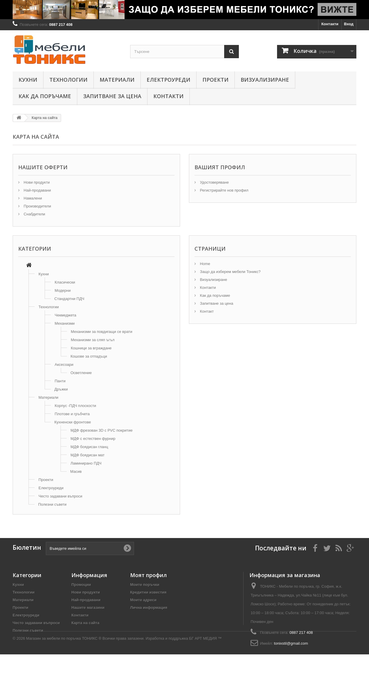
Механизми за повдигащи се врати (101, 331)
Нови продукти (36, 182)
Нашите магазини (87, 607)
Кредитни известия (148, 592)
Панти (60, 381)
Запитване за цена (112, 96)
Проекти (215, 79)
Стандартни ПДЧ (69, 298)
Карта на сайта (85, 623)
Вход (348, 24)
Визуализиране (265, 79)
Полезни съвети (52, 504)
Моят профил (148, 575)
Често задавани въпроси (60, 496)
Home (204, 264)
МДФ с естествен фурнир (93, 438)
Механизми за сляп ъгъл (93, 340)
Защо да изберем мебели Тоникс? (230, 271)
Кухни (28, 79)
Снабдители (34, 214)
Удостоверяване (214, 182)
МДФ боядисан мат (88, 455)
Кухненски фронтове (72, 422)
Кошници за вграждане (91, 348)
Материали (117, 79)
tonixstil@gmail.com (291, 643)
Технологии (68, 79)
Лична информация (148, 607)
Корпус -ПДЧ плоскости (75, 405)
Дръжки (61, 389)
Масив (76, 471)
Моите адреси (143, 600)
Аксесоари (64, 364)
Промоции (81, 584)
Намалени (32, 198)
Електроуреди (168, 79)
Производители (37, 206)
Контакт (206, 311)
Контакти (329, 24)
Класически (65, 282)
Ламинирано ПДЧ (86, 463)
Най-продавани (37, 190)
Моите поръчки (144, 584)
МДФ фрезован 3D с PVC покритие (101, 430)
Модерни (63, 290)
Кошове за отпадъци (89, 356)
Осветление (81, 373)
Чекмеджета (65, 315)
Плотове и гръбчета (72, 414)
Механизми (65, 323)
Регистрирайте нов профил (223, 190)
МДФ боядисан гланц (89, 447)
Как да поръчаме (45, 96)
